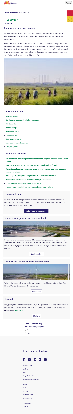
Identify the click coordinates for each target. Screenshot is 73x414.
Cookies (25, 369)
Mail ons (36, 316)
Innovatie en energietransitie (17, 143)
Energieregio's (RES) (13, 147)
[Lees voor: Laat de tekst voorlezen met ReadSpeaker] (11, 20)
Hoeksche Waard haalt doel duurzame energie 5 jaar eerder (28, 179)
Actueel (25, 391)
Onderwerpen (27, 388)
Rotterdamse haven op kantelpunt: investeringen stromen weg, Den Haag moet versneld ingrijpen (36, 170)
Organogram (27, 403)
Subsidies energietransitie (36, 211)
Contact (25, 406)
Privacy (25, 372)
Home (25, 384)
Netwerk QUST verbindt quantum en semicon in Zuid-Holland (29, 187)
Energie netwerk (12, 135)
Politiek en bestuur (28, 394)
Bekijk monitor (36, 254)
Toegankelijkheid (28, 376)
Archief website (28, 365)
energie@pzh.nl (20, 310)
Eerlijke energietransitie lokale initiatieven (22, 120)
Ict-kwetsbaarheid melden (31, 379)
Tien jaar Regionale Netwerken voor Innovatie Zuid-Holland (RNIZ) (31, 165)
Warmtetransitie (12, 116)
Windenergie (11, 124)
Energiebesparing (12, 131)
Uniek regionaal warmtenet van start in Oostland (24, 183)
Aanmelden (36, 291)
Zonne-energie (11, 128)
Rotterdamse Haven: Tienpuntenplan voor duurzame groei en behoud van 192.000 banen (37, 159)
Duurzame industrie (13, 139)
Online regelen (27, 398)
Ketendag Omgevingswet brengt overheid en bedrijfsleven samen (31, 176)
